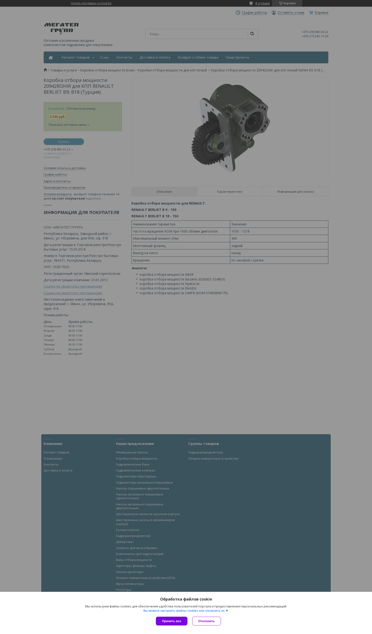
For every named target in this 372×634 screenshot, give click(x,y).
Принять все (171, 621)
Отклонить (206, 621)
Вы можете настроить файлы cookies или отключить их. (184, 610)
